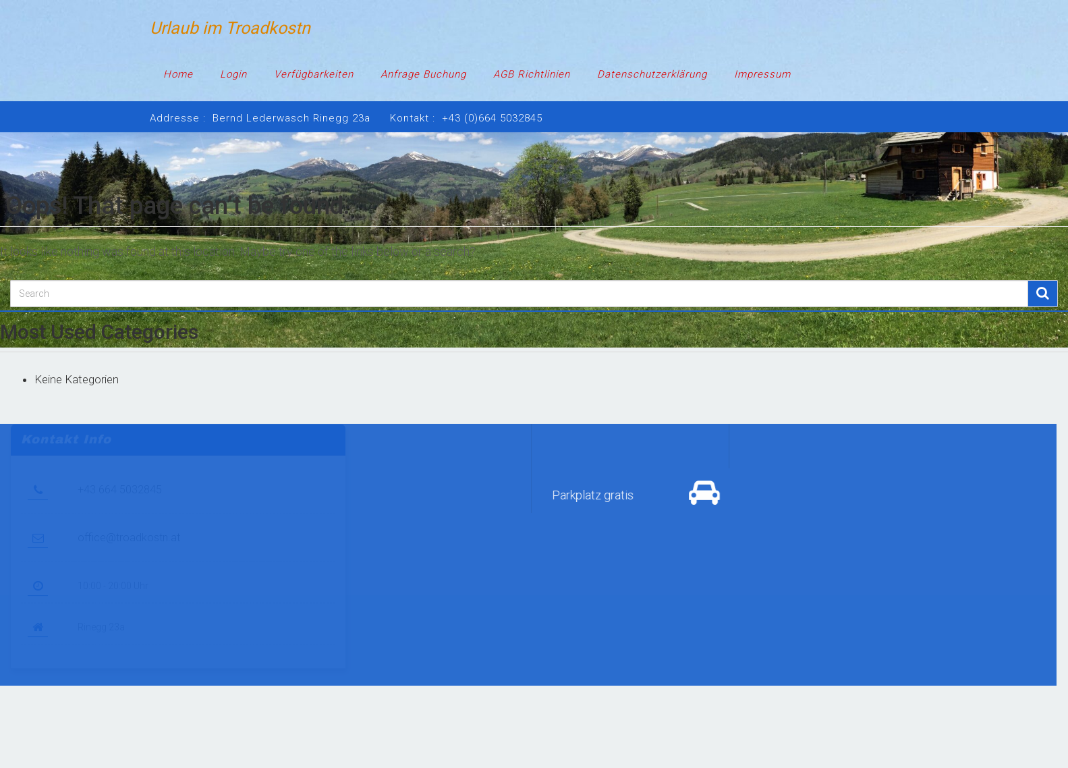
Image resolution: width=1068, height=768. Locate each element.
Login (233, 74)
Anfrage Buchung (423, 74)
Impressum (762, 74)
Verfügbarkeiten (314, 74)
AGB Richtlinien (531, 74)
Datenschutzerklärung (652, 74)
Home (178, 74)
